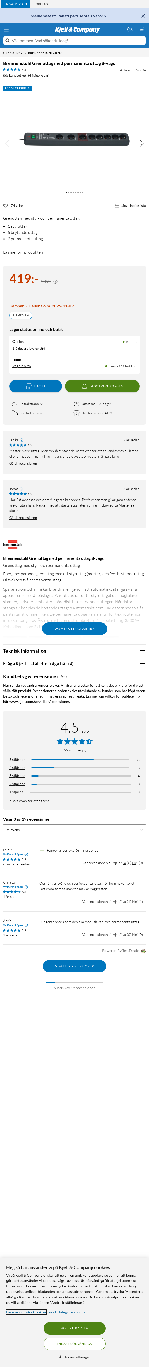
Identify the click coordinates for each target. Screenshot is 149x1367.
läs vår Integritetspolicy (66, 1312)
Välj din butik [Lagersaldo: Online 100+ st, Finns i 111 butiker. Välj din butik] (21, 366)
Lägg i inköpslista (130, 205)
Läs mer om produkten (23, 252)
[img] (142, 143)
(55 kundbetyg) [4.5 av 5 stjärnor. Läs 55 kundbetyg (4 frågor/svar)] (14, 75)
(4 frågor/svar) (38, 75)
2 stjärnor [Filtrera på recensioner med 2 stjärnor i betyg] (17, 783)
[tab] (15, 4)
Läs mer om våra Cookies (26, 1312)
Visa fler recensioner (74, 966)
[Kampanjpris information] (55, 282)
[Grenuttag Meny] (25, 52)
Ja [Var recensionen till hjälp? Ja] (124, 862)
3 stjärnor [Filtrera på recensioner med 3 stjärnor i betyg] (17, 775)
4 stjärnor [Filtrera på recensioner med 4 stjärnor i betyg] (17, 767)
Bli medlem (21, 315)
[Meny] (6, 29)
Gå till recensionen (23, 463)
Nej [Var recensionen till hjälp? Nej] (135, 862)
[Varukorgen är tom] (143, 29)
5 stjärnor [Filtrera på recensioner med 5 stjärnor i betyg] (17, 759)
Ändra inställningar (74, 1357)
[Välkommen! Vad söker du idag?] (78, 40)
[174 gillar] (13, 205)
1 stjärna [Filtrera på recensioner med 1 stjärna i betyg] (16, 792)
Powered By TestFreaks (124, 951)
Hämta (35, 386)
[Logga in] (130, 29)
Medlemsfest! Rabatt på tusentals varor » (68, 15)
